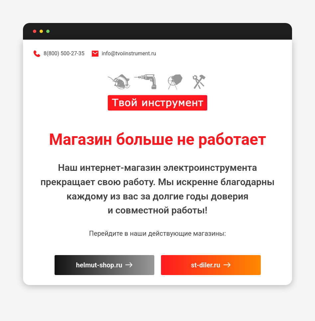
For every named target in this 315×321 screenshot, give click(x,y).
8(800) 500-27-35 (58, 54)
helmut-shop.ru (104, 265)
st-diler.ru (211, 265)
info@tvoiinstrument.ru (123, 54)
